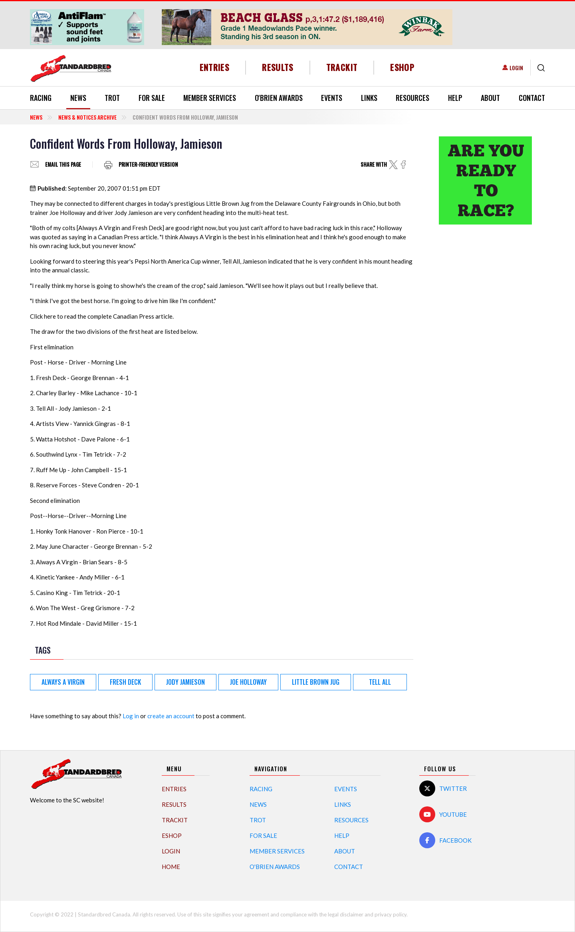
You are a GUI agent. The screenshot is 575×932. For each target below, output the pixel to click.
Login (516, 67)
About (490, 98)
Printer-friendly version (148, 164)
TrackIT (342, 67)
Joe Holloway (248, 682)
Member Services (209, 98)
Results (277, 67)
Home (171, 866)
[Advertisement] (485, 356)
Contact (532, 98)
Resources (412, 98)
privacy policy (390, 914)
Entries (215, 67)
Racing (41, 98)
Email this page (63, 164)
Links (369, 98)
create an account (170, 715)
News (78, 98)
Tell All (380, 682)
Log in (131, 715)
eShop (402, 67)
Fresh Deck (125, 682)
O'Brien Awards (279, 98)
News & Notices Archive (87, 117)
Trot (112, 98)
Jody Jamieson (185, 682)
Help (455, 98)
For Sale (152, 98)
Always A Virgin (63, 682)
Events (331, 98)
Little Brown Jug (315, 682)
